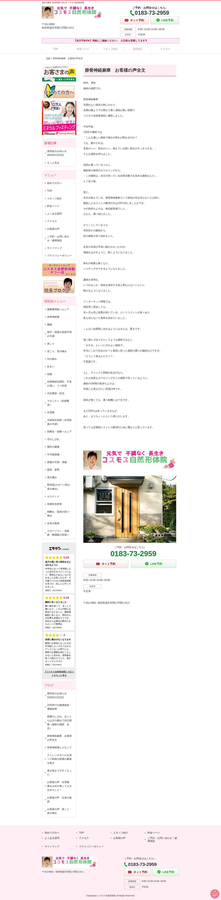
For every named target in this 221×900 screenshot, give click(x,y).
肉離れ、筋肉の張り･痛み (58, 513)
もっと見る (53, 162)
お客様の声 (53, 229)
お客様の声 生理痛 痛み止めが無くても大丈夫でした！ (59, 786)
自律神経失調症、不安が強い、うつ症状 (59, 383)
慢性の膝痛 (53, 446)
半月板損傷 (53, 454)
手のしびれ (53, 439)
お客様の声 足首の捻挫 (59, 799)
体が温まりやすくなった (59, 772)
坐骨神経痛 (53, 317)
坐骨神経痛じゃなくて (59, 747)
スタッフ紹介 (110, 49)
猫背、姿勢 (53, 469)
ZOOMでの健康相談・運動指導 (59, 707)
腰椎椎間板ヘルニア (58, 309)
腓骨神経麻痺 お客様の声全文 (59, 738)
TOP (55, 49)
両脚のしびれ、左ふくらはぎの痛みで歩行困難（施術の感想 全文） (59, 722)
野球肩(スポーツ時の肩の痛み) (58, 487)
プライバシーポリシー (59, 255)
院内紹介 (138, 49)
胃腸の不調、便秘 (57, 462)
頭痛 (49, 374)
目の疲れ (52, 359)
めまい (50, 366)
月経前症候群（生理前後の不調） (59, 422)
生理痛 (50, 412)
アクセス (165, 49)
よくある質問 (54, 213)
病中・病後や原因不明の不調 (59, 334)
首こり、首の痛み (57, 351)
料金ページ (83, 49)
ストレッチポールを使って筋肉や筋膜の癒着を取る (59, 759)
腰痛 (49, 324)
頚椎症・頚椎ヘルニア (59, 431)
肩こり (50, 343)
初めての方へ (54, 183)
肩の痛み (52, 477)
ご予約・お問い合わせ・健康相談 (58, 238)
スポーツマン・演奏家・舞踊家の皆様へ (58, 533)
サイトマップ (54, 248)
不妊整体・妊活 (55, 393)
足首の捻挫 (53, 523)
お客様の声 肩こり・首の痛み (59, 811)
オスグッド (53, 496)
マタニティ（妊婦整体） (58, 403)
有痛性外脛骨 (54, 504)
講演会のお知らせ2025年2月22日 (57, 153)
